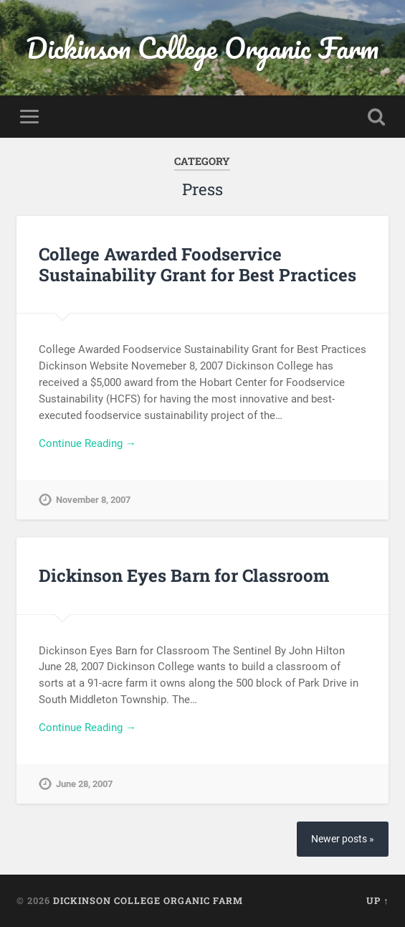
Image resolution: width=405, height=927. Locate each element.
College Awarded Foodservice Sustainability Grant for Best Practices (197, 264)
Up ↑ (377, 900)
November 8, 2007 (93, 499)
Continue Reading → (87, 443)
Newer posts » (342, 839)
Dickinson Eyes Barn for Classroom (184, 575)
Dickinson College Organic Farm (202, 47)
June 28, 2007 (84, 783)
